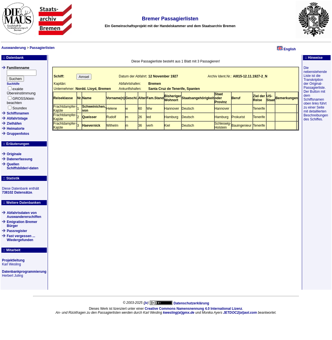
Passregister (17, 231)
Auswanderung (13, 48)
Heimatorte (16, 129)
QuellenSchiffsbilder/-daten (22, 166)
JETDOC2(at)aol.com (240, 313)
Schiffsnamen (18, 113)
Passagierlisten (42, 48)
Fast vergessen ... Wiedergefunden (21, 238)
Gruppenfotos (18, 134)
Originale (14, 154)
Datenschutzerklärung (191, 303)
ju (146, 303)
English (289, 49)
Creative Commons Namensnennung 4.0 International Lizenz (193, 309)
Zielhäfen (14, 123)
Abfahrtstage (17, 118)
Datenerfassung (19, 159)
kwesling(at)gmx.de (178, 313)
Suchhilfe (13, 83)
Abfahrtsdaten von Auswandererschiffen (24, 215)
